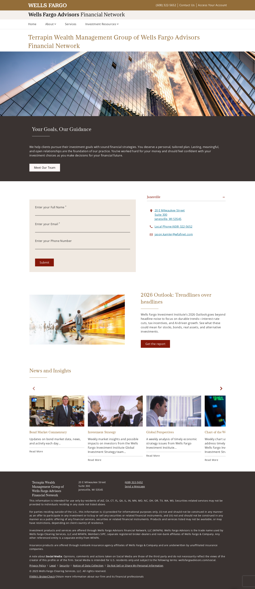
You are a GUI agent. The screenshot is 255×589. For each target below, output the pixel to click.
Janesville (153, 197)
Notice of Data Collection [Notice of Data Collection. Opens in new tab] (88, 565)
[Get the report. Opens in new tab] (155, 344)
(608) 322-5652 (166, 5)
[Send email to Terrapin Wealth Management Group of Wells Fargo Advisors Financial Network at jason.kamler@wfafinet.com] (174, 234)
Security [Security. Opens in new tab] (65, 565)
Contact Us (187, 5)
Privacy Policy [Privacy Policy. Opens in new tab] (37, 565)
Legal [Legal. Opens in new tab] (52, 565)
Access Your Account (212, 5)
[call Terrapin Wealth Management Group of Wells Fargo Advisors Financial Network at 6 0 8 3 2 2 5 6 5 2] (173, 226)
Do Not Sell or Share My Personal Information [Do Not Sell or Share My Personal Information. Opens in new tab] (135, 565)
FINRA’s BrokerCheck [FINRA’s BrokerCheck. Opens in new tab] (42, 576)
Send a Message (135, 486)
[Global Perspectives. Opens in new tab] (173, 427)
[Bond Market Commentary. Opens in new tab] (56, 424)
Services (70, 24)
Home (32, 24)
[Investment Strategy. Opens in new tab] (115, 429)
